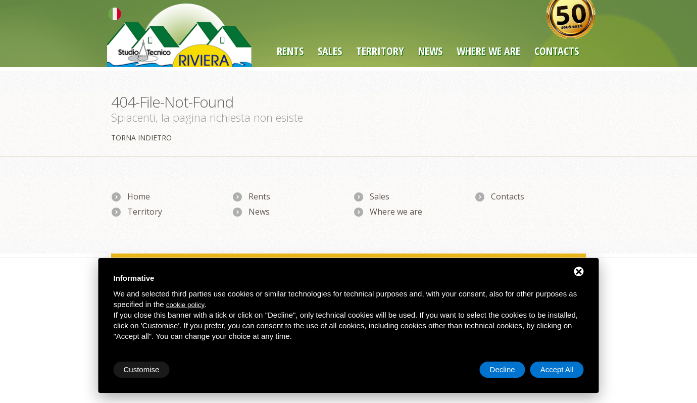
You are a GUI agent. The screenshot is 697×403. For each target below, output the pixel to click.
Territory (380, 50)
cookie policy (185, 305)
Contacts (507, 196)
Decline (502, 369)
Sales (330, 50)
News (430, 50)
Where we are (488, 50)
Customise (142, 369)
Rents (290, 50)
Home (138, 196)
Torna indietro (141, 137)
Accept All (557, 369)
